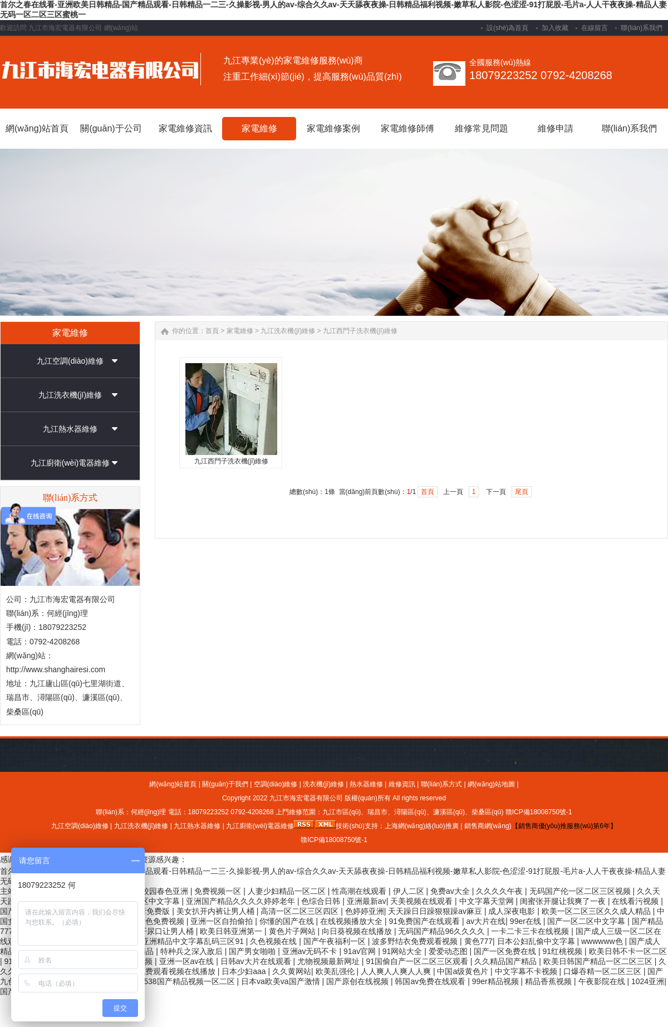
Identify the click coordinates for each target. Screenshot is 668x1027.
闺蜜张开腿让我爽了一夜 (564, 901)
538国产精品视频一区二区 (190, 981)
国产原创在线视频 (358, 981)
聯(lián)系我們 (641, 28)
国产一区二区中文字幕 (587, 921)
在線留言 (594, 28)
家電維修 (240, 331)
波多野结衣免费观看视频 (416, 941)
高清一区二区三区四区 (301, 911)
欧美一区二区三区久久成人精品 (597, 911)
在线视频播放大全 (352, 921)
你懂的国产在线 (287, 921)
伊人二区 (409, 891)
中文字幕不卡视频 (527, 971)
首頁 (212, 331)
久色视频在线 (274, 941)
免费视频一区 (218, 891)
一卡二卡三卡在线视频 (531, 931)
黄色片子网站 (293, 931)
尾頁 (521, 492)
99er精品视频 (496, 981)
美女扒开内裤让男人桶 (216, 911)
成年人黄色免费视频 (150, 921)
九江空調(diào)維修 (70, 360)
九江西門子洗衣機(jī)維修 (360, 331)
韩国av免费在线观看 (431, 981)
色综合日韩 (321, 901)
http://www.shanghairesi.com (55, 669)
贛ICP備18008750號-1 (538, 812)
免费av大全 (451, 891)
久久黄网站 (291, 971)
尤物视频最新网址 (329, 961)
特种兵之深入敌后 (192, 951)
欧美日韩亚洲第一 (232, 931)
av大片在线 (486, 921)
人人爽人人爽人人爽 (397, 971)
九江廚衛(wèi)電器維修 (70, 462)
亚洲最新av (366, 901)
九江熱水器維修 (70, 428)
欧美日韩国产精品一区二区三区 (599, 961)
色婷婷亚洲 (364, 911)
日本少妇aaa (245, 971)
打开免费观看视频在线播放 (170, 971)
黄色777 (478, 941)
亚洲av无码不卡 (311, 951)
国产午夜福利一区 (335, 941)
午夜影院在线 (602, 981)
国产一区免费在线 (506, 951)
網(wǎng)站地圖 (491, 784)
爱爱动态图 (449, 951)
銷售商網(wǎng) (488, 826)
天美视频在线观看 (422, 901)
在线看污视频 (636, 901)
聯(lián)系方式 (442, 784)
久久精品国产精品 (506, 961)
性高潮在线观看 (360, 891)
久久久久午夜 (500, 891)
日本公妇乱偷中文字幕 (537, 941)
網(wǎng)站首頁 (173, 784)
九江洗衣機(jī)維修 (70, 394)
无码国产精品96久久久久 (442, 931)
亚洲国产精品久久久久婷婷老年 (241, 901)
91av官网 (360, 951)
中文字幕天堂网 (487, 901)
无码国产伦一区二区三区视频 (581, 891)
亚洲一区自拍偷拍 (222, 921)
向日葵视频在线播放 (358, 931)
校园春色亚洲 (165, 891)
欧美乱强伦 (336, 971)
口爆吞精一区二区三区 (603, 971)
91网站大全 (403, 951)
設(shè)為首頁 (507, 28)
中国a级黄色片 (463, 971)
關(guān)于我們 (225, 784)
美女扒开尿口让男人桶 (156, 931)
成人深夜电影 (512, 911)
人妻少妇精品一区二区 (288, 891)
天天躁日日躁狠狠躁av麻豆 (436, 911)
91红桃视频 (563, 951)
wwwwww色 (603, 941)
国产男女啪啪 (253, 951)
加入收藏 (555, 28)
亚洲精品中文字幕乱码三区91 (193, 941)
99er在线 (526, 921)
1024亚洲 (647, 981)
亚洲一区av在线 (188, 961)
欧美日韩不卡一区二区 (628, 951)
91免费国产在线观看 (425, 921)
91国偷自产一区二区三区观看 (418, 961)
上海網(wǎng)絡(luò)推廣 (422, 826)
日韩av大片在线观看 (256, 961)
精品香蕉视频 (549, 981)
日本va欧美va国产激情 (281, 981)
